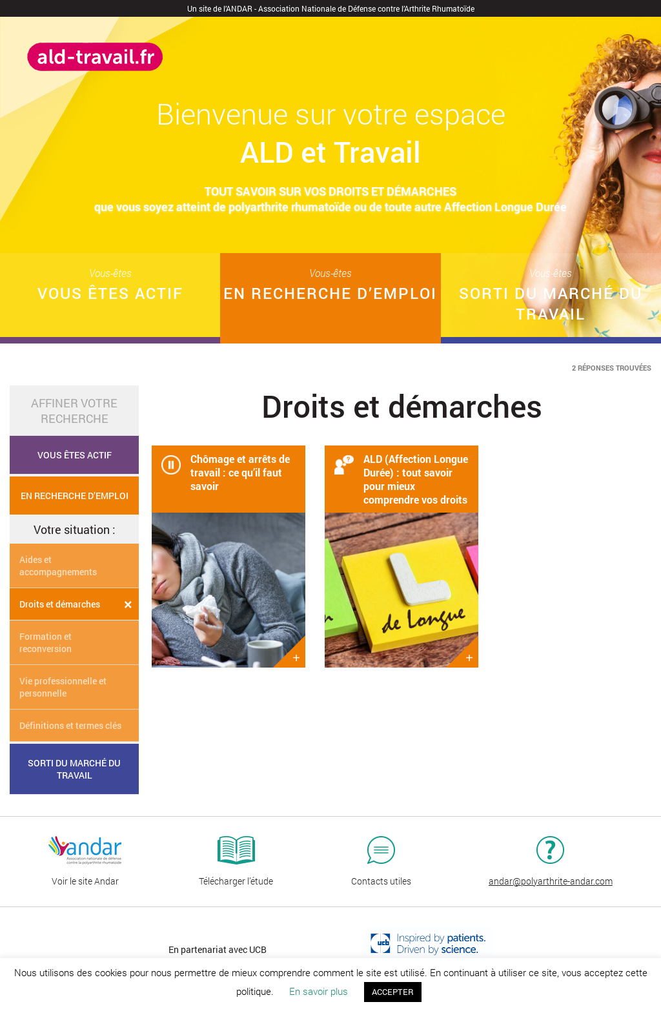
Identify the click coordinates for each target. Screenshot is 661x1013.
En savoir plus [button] (318, 991)
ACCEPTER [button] (393, 992)
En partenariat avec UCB (217, 949)
